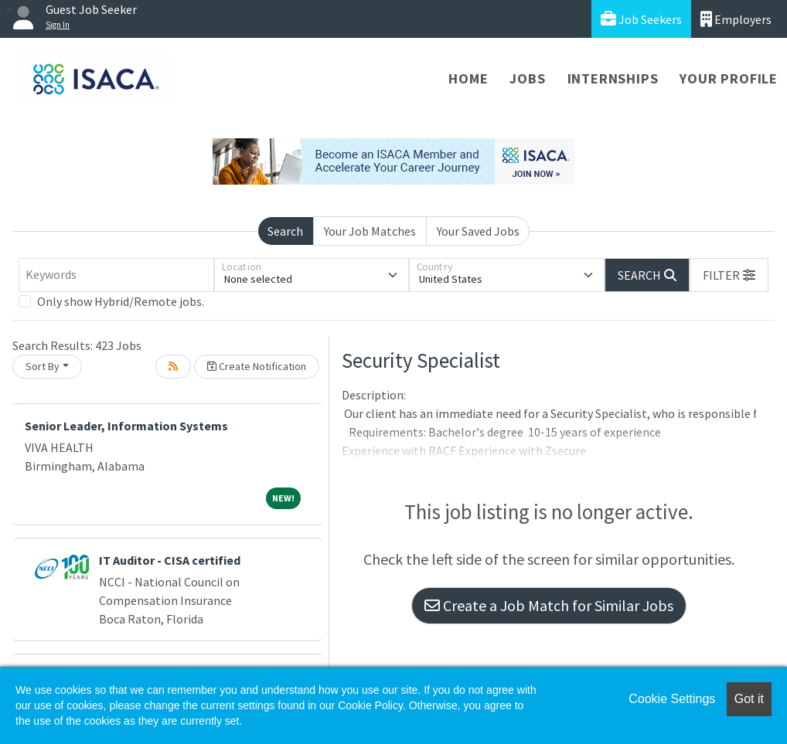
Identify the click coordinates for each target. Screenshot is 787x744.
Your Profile (729, 78)
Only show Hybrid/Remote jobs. (120, 301)
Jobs (527, 78)
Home (468, 78)
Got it (749, 698)
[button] (729, 275)
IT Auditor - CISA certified (169, 560)
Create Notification (256, 366)
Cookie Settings (672, 698)
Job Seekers (641, 19)
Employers (736, 19)
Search (285, 231)
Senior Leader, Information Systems (126, 425)
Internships (613, 78)
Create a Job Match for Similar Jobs (548, 605)
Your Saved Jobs (478, 231)
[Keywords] (116, 275)
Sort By (43, 366)
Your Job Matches (370, 231)
